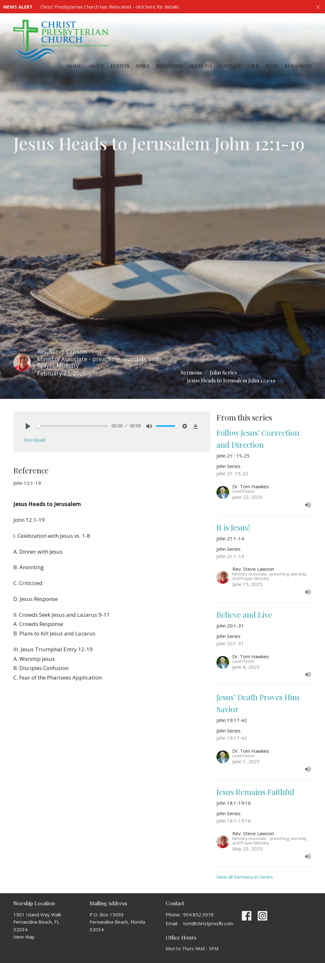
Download (34, 440)
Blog (271, 66)
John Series (223, 372)
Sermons (200, 66)
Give (253, 66)
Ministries (169, 66)
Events (120, 66)
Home (74, 66)
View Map (24, 937)
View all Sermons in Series (244, 877)
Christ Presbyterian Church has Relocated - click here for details (109, 6)
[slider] (72, 426)
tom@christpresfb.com (208, 923)
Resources (298, 66)
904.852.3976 (198, 914)
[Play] (28, 426)
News (142, 66)
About (96, 66)
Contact (229, 66)
